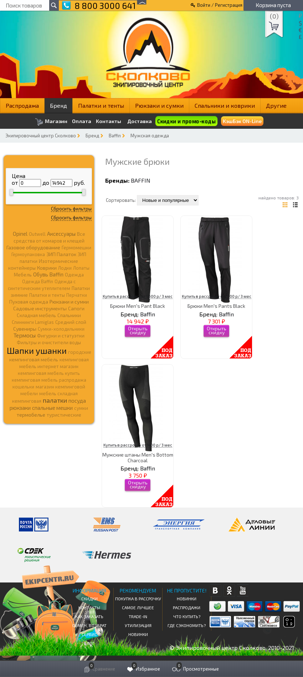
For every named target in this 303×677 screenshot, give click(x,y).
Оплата (81, 121)
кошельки (23, 387)
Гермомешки (76, 247)
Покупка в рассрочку (138, 598)
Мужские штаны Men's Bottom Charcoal (137, 457)
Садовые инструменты (40, 308)
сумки (81, 408)
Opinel (20, 233)
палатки (55, 400)
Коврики (47, 268)
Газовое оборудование (33, 247)
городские (79, 352)
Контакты (108, 121)
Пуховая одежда (28, 302)
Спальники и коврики (225, 105)
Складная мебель (36, 315)
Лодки (65, 268)
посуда (77, 400)
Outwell (37, 234)
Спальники (69, 315)
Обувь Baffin (48, 274)
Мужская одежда (149, 135)
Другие (276, 105)
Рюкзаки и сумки (159, 105)
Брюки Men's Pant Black (137, 306)
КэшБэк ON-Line (242, 121)
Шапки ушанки (37, 350)
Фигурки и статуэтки (60, 335)
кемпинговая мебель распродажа (49, 380)
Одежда (74, 275)
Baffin (115, 135)
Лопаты (81, 268)
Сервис (89, 634)
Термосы (25, 335)
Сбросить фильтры (71, 209)
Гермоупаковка (28, 254)
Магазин (51, 122)
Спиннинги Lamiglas (33, 322)
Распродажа (22, 105)
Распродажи (186, 607)
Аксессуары (61, 233)
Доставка (139, 121)
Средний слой (70, 322)
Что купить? (186, 616)
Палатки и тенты (101, 105)
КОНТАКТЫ (89, 607)
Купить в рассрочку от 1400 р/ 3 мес (137, 445)
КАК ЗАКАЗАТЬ (89, 616)
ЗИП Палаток (61, 254)
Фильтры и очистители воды (49, 342)
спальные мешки (52, 407)
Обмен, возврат (89, 625)
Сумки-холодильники (61, 329)
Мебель (23, 275)
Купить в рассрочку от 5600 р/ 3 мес (138, 296)
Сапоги (76, 308)
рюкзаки (20, 407)
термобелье (31, 415)
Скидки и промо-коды (186, 121)
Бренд (58, 105)
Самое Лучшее (138, 607)
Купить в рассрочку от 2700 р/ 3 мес (216, 296)
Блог (89, 643)
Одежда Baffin (37, 281)
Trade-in (138, 616)
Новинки (138, 634)
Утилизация (138, 625)
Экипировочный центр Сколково (40, 135)
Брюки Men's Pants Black (216, 306)
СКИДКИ (89, 598)
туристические (64, 415)
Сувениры (24, 329)
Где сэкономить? (187, 625)
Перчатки (76, 295)
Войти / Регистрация (219, 5)
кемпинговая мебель (33, 359)
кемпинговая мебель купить (49, 373)
